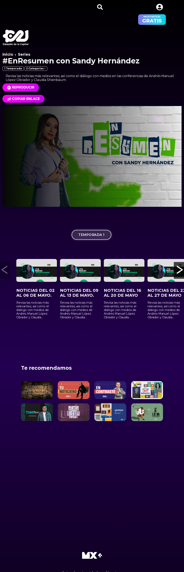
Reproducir (23, 87)
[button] (159, 7)
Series (24, 54)
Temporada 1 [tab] (91, 235)
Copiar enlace (23, 99)
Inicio (7, 54)
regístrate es (152, 19)
